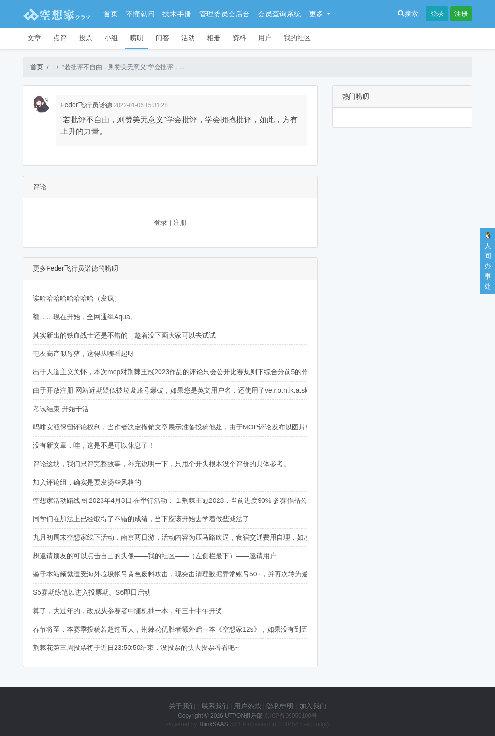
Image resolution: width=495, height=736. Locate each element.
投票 (85, 38)
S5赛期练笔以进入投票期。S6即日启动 (92, 592)
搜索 (408, 13)
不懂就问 (140, 14)
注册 (461, 13)
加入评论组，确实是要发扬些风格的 (87, 482)
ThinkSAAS (213, 724)
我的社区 (297, 38)
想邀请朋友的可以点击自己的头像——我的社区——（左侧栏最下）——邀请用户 (155, 555)
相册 (213, 38)
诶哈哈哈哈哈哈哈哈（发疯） (77, 298)
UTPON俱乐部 (243, 715)
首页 (110, 14)
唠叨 (137, 38)
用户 (265, 38)
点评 (60, 38)
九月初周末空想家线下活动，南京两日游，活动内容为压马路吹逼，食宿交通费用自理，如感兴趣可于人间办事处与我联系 (215, 537)
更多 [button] (317, 14)
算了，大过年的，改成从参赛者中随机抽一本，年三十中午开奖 (127, 611)
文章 (34, 38)
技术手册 (176, 14)
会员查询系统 (279, 14)
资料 (239, 38)
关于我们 (182, 706)
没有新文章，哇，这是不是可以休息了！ (94, 445)
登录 (437, 13)
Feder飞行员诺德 (86, 105)
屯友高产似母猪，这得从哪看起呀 (83, 353)
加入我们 (312, 706)
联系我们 (215, 706)
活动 (188, 38)
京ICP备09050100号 (290, 715)
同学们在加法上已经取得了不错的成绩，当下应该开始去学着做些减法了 (141, 519)
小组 (111, 38)
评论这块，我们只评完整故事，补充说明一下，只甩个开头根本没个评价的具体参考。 (161, 464)
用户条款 (247, 706)
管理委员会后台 (224, 14)
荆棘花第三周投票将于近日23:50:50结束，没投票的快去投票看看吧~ (136, 647)
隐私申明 (279, 706)
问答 (162, 38)
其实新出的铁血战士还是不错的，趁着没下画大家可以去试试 (124, 335)
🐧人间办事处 (488, 261)
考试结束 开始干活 (61, 408)
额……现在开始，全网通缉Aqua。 (85, 317)
